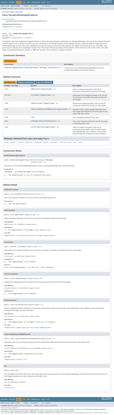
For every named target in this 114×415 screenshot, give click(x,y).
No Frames (34, 6)
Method (29, 8)
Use (24, 2)
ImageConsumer (46, 89)
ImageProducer (7, 27)
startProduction (37, 127)
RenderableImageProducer (14, 67)
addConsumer (35, 89)
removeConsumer (37, 103)
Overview (4, 2)
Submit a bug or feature (9, 408)
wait (70, 142)
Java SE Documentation (51, 409)
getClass (29, 142)
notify (45, 142)
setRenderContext (38, 121)
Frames (26, 6)
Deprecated (35, 2)
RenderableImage (31, 67)
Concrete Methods (44, 82)
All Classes (46, 6)
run (32, 117)
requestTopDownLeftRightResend (43, 109)
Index (43, 2)
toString (63, 142)
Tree (28, 2)
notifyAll (54, 142)
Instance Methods (25, 82)
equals (12, 142)
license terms (68, 412)
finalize (20, 142)
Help (48, 2)
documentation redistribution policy (95, 412)
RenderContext (54, 67)
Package (12, 2)
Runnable (18, 27)
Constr (22, 8)
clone (6, 142)
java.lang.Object (8, 19)
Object (11, 35)
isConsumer (35, 95)
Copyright (4, 412)
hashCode (37, 142)
